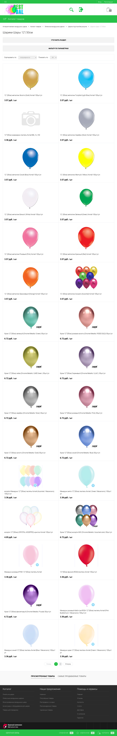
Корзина (106, 733)
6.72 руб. (10, 338)
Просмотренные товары (43, 676)
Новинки (43, 694)
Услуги (79, 706)
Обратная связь (11, 733)
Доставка (80, 710)
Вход (99, 2)
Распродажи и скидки (47, 702)
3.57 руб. (10, 100)
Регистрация (108, 2)
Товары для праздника (10, 710)
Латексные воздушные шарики (13, 698)
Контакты (80, 702)
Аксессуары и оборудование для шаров (16, 706)
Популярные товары (47, 698)
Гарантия (80, 718)
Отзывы (80, 698)
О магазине (81, 714)
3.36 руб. (10, 140)
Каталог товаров (13, 19)
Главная (79, 694)
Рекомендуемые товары (48, 706)
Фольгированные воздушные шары (15, 702)
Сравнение (64, 733)
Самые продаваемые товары (72, 676)
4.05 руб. (10, 537)
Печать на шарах (8, 694)
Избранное (85, 733)
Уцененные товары (46, 710)
